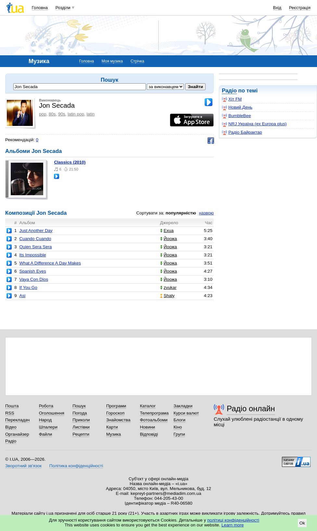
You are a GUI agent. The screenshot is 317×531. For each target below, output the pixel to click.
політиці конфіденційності (233, 520)
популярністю (181, 213)
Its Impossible (32, 254)
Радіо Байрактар (242, 132)
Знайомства (118, 419)
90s (61, 114)
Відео (11, 427)
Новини (147, 427)
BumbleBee (236, 115)
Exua (167, 230)
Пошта (12, 405)
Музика (113, 434)
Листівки (81, 427)
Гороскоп (115, 413)
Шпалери (48, 427)
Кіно (177, 427)
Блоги (179, 419)
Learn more (233, 525)
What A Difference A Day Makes (50, 263)
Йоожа (168, 238)
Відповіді (149, 434)
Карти (112, 427)
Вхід (277, 7)
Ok (302, 523)
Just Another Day (35, 230)
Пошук (79, 405)
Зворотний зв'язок (23, 465)
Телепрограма (154, 413)
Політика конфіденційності (76, 465)
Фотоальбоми (154, 419)
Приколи (81, 419)
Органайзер (17, 434)
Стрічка (137, 61)
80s (52, 114)
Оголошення (51, 413)
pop (42, 114)
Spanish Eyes (32, 271)
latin (90, 114)
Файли (45, 434)
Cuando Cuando (35, 238)
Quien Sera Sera (35, 246)
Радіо (229, 91)
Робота (46, 405)
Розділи (63, 7)
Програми (116, 405)
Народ (45, 419)
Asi (22, 295)
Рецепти (80, 434)
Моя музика (112, 61)
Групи (179, 434)
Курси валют (186, 413)
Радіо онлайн (251, 408)
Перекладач (17, 419)
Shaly (167, 295)
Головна (40, 7)
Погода (79, 413)
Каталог (148, 405)
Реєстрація (300, 7)
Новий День (237, 107)
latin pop (76, 114)
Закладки (182, 405)
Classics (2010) (69, 162)
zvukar (168, 287)
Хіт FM (232, 99)
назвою (206, 213)
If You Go (28, 287)
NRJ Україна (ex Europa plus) (254, 124)
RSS (9, 413)
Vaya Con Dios (33, 279)
